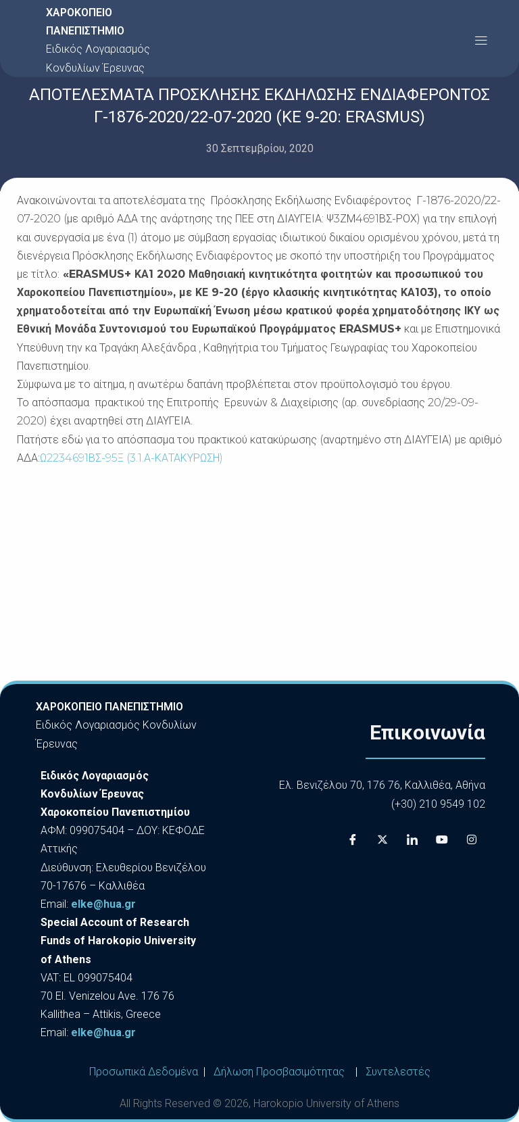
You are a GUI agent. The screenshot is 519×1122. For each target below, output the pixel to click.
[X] (382, 840)
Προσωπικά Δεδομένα (143, 1071)
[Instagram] (472, 840)
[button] (481, 40)
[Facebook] (353, 840)
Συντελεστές (398, 1071)
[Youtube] (442, 840)
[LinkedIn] (412, 840)
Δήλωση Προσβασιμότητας (279, 1071)
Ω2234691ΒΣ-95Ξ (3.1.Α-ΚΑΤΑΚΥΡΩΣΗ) (131, 458)
